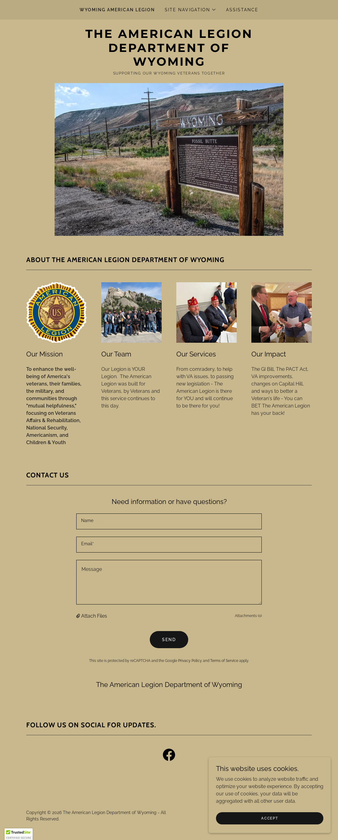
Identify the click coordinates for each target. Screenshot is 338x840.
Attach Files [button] (94, 616)
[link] (169, 64)
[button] (190, 9)
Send (169, 639)
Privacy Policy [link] (190, 661)
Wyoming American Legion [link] (117, 9)
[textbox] (169, 521)
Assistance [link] (242, 9)
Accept (269, 830)
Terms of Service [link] (224, 661)
